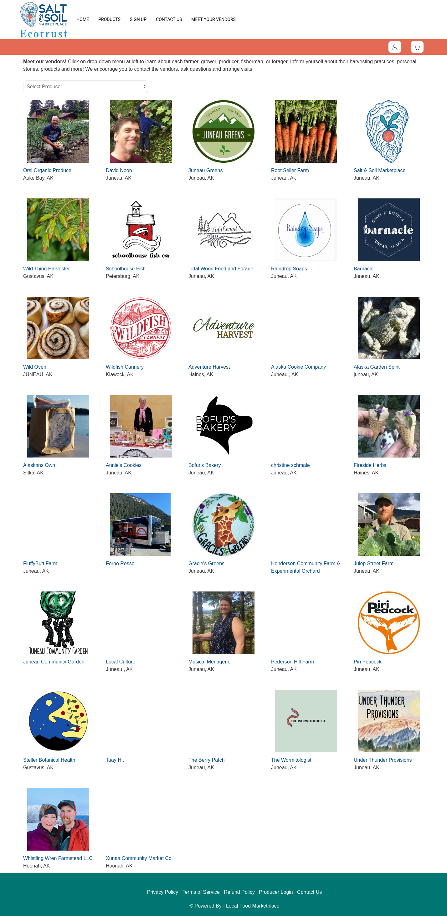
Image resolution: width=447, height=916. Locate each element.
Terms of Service (201, 892)
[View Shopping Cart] (417, 47)
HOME (82, 19)
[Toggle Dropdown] (394, 47)
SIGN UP (138, 19)
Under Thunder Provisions (383, 760)
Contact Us (309, 892)
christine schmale (290, 465)
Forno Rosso (120, 563)
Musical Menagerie (209, 661)
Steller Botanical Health (49, 760)
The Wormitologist (291, 760)
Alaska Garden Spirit (377, 367)
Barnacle (363, 268)
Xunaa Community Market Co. (139, 858)
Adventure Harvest (209, 367)
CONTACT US (169, 19)
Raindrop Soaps (289, 268)
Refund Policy (239, 892)
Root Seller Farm (290, 170)
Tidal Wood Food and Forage (220, 268)
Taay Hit (115, 760)
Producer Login (276, 892)
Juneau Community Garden (54, 661)
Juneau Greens (205, 170)
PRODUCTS (109, 19)
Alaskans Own (39, 465)
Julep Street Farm (373, 563)
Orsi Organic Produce (47, 170)
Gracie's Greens (206, 563)
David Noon (119, 170)
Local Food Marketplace (253, 905)
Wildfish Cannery (125, 367)
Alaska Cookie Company (298, 367)
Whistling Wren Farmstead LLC (58, 858)
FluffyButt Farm (40, 563)
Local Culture (120, 661)
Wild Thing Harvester (46, 268)
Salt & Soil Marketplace (379, 170)
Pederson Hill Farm (292, 661)
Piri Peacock (368, 661)
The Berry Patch (206, 760)
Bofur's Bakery (204, 465)
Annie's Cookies (123, 465)
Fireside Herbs (370, 465)
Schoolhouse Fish (126, 268)
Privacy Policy (162, 892)
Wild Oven (34, 367)
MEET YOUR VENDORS (213, 19)
